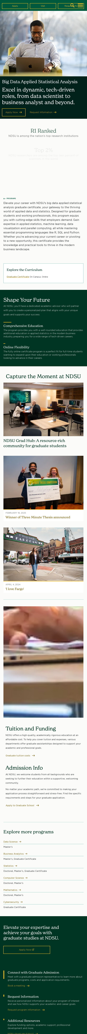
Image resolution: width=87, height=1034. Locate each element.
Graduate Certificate (18, 276)
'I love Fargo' (15, 589)
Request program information (26, 1009)
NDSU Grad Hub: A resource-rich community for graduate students (35, 443)
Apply (15, 6)
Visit (43, 6)
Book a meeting (19, 985)
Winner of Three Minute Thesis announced (38, 517)
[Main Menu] (80, 5)
